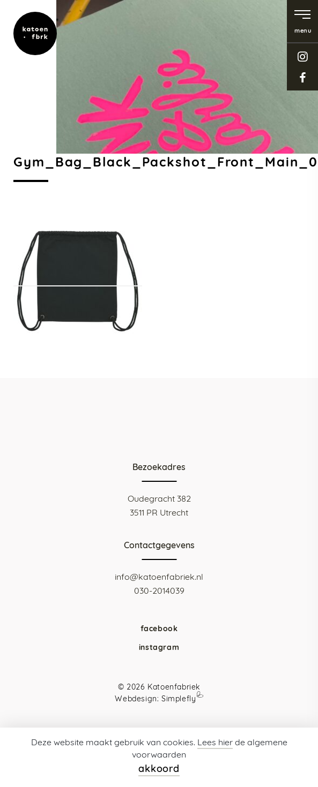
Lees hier (215, 742)
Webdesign (136, 698)
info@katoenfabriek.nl (159, 576)
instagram (302, 56)
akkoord (159, 768)
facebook (302, 77)
